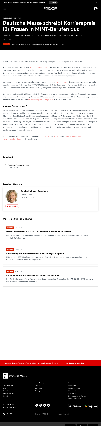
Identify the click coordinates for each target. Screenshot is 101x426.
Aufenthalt (38, 388)
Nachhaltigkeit (7, 396)
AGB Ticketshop (73, 391)
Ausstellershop (39, 383)
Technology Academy (9, 407)
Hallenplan (38, 391)
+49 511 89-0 (44, 414)
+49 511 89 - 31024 (27, 261)
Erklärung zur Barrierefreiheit (76, 396)
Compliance (72, 393)
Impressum (71, 383)
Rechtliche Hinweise (74, 388)
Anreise (37, 385)
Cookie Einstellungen (74, 398)
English (53, 3)
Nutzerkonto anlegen (9, 393)
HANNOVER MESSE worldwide (12, 405)
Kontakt (5, 383)
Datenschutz (72, 385)
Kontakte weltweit (8, 385)
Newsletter (6, 391)
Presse (4, 388)
